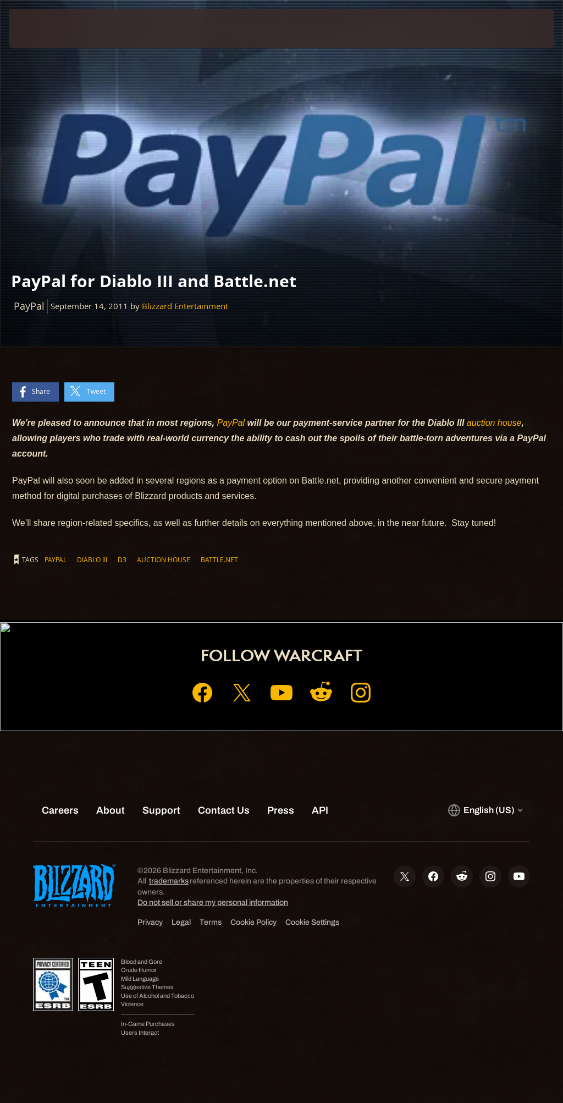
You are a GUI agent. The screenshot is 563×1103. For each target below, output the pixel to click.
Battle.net (219, 559)
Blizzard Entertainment (185, 306)
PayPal (231, 422)
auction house (494, 422)
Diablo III (92, 559)
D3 (122, 559)
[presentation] (42, 28)
